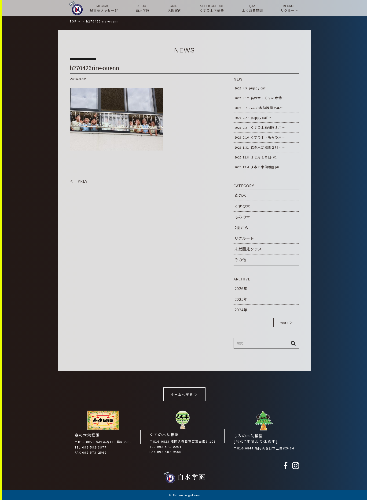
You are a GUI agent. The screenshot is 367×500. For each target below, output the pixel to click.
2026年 (241, 288)
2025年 (241, 299)
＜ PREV (79, 181)
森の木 (240, 195)
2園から (242, 227)
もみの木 (242, 217)
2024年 (241, 309)
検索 (293, 343)
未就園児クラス (248, 249)
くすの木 (242, 206)
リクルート (244, 238)
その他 (240, 259)
